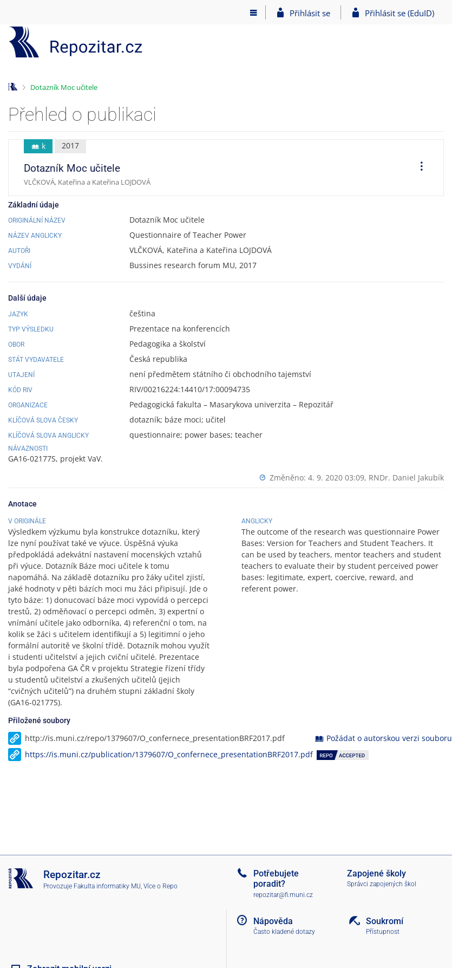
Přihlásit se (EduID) (399, 13)
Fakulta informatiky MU (107, 886)
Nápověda (273, 921)
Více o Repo (160, 886)
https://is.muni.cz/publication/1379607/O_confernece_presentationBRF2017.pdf (169, 754)
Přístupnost (382, 931)
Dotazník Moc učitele (63, 87)
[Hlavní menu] (253, 12)
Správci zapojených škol (381, 884)
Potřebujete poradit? (276, 878)
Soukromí (384, 921)
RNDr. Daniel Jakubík (406, 477)
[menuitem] (418, 168)
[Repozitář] (75, 42)
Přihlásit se (310, 13)
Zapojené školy (376, 873)
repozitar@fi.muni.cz (283, 895)
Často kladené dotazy (284, 931)
